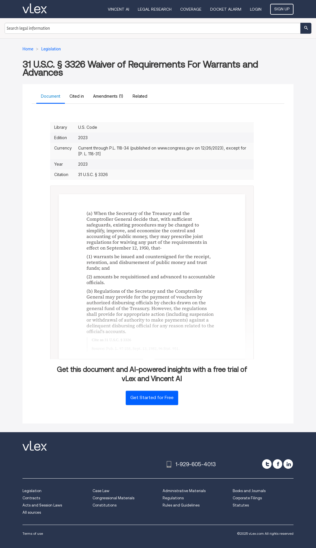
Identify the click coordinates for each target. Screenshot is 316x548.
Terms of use (32, 533)
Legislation (32, 491)
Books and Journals (249, 491)
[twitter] (267, 464)
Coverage (191, 9)
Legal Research (155, 9)
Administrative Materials (184, 491)
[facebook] (277, 464)
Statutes (241, 505)
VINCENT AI (118, 9)
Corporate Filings (247, 498)
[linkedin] (288, 464)
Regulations (173, 498)
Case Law (101, 491)
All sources (31, 512)
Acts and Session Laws (42, 505)
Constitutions (104, 505)
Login (256, 9)
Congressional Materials (113, 498)
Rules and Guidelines (181, 505)
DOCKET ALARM (225, 9)
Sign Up (281, 9)
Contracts (31, 498)
